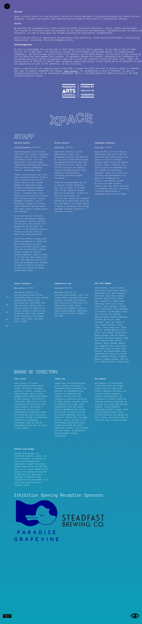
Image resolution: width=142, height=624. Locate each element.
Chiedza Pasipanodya (22, 147)
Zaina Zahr (99, 147)
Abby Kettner (19, 288)
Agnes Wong (58, 288)
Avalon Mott (59, 147)
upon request (71, 71)
